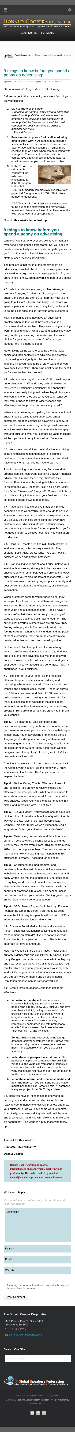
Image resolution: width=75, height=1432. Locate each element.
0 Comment (57, 82)
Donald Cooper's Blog (36, 82)
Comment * (38, 1225)
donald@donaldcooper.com (25, 1334)
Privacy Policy (52, 1396)
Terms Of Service (35, 1396)
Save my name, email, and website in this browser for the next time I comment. (39, 1287)
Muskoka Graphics (37, 1403)
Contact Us (21, 1396)
